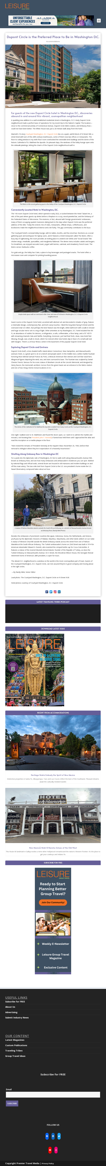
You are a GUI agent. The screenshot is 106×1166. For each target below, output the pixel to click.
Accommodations (53, 41)
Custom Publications (16, 1045)
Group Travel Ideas (15, 1056)
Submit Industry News (17, 1017)
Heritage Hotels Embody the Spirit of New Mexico (53, 775)
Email (9, 1089)
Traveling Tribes (13, 1050)
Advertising (11, 1012)
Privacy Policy (48, 1163)
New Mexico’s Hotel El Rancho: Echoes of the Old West (53, 847)
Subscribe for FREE (15, 1001)
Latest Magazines (14, 1039)
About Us (10, 1006)
